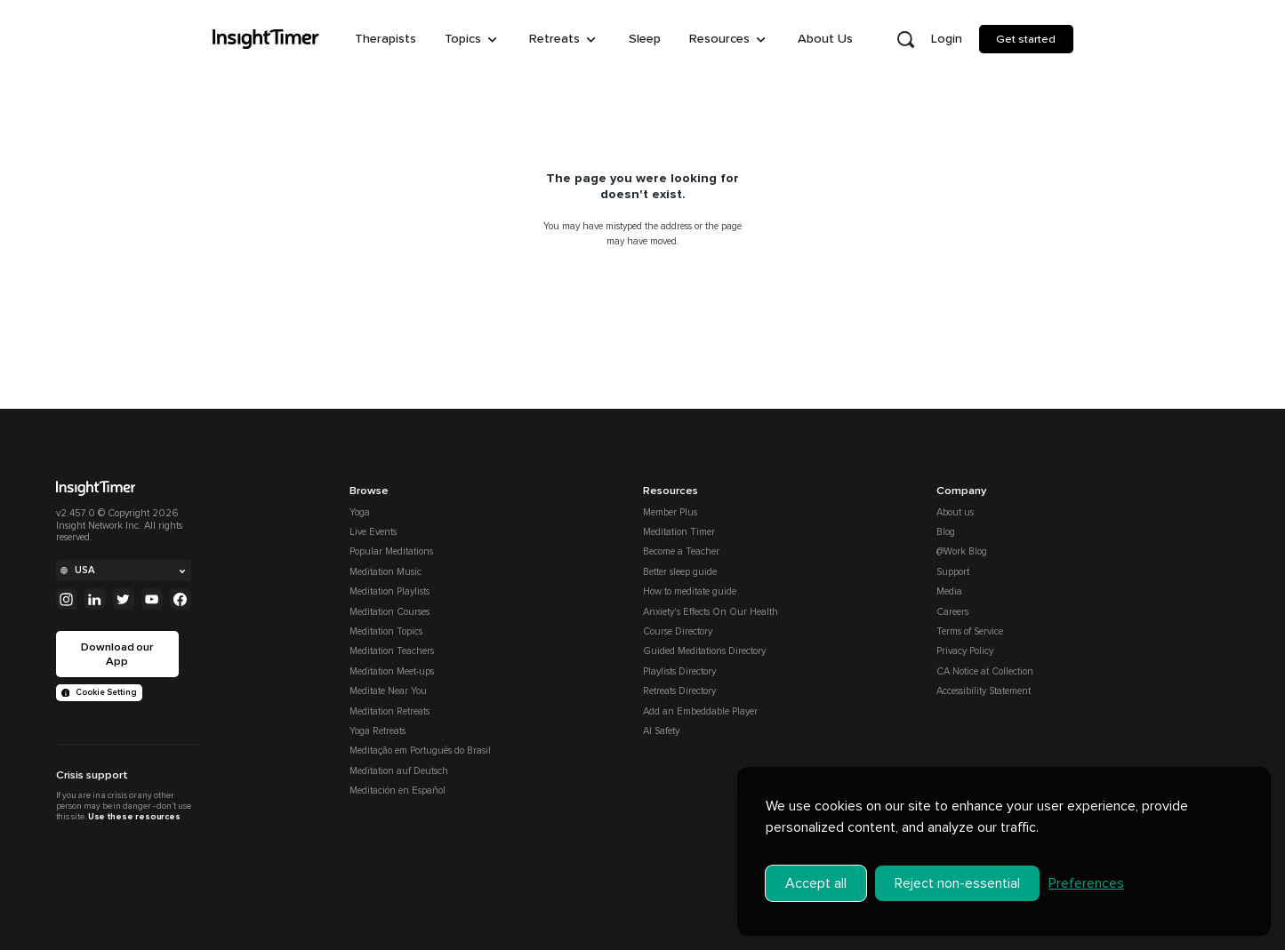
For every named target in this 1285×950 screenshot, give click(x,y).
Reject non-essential (957, 881)
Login (946, 38)
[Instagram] (66, 599)
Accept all (816, 881)
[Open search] (906, 39)
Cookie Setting (99, 692)
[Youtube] (152, 599)
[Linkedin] (95, 599)
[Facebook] (180, 599)
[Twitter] (123, 599)
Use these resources (134, 816)
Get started (1026, 39)
